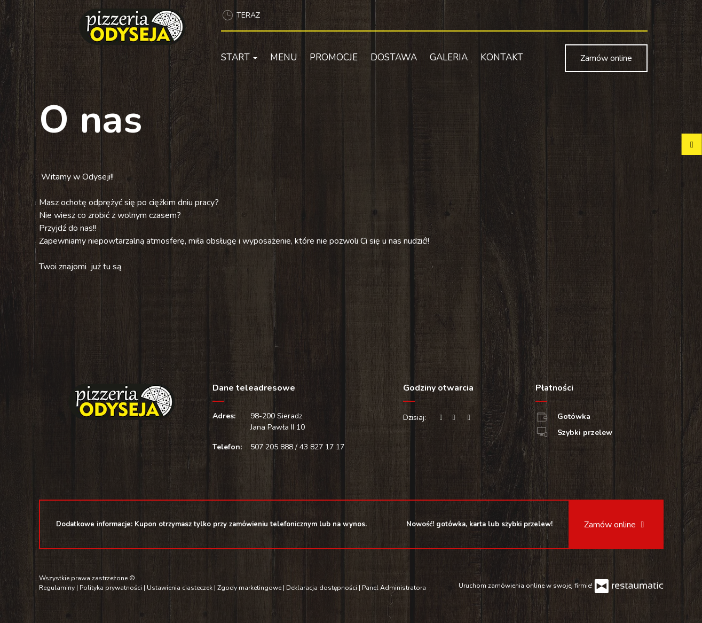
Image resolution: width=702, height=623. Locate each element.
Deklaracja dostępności (322, 587)
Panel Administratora (394, 587)
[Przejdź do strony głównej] (136, 27)
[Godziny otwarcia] (469, 417)
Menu (283, 57)
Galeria (449, 57)
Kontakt (501, 57)
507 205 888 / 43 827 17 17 (297, 447)
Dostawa (393, 57)
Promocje (334, 57)
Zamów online (606, 58)
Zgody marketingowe (250, 587)
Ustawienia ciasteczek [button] (180, 587)
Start (239, 57)
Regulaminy (57, 587)
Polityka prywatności (112, 587)
